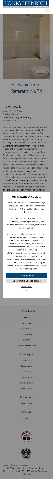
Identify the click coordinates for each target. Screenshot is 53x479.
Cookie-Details (26, 286)
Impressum (26, 290)
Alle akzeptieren (26, 275)
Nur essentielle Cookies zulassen (27, 280)
